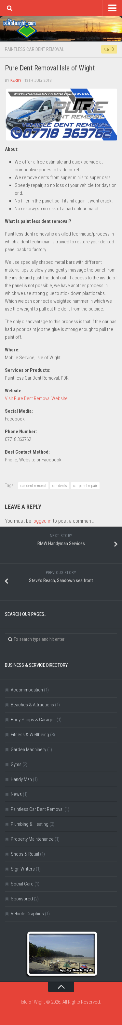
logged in (42, 521)
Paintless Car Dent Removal (34, 49)
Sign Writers (23, 869)
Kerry (15, 80)
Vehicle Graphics (27, 914)
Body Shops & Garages (33, 720)
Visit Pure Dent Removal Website (36, 398)
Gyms (16, 764)
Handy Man (21, 779)
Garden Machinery (28, 749)
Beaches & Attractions (32, 705)
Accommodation (27, 690)
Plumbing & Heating (29, 824)
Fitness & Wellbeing (30, 735)
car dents (59, 485)
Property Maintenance (32, 839)
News (16, 794)
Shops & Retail (25, 854)
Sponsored (22, 899)
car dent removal (33, 485)
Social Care (22, 884)
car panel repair (85, 485)
